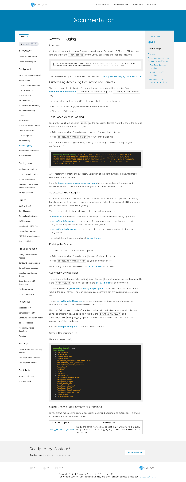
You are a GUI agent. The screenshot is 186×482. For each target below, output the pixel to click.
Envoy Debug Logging (28, 268)
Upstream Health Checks (29, 126)
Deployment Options (28, 169)
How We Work (25, 381)
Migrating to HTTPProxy (29, 226)
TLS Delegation (25, 136)
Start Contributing (26, 376)
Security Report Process (29, 358)
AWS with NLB (25, 206)
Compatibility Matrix (27, 313)
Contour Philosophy (27, 62)
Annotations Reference (29, 151)
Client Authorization (27, 131)
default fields (95, 267)
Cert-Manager (25, 211)
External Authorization (28, 216)
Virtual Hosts (24, 80)
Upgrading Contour (27, 179)
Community (137, 5)
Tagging (22, 336)
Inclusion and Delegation (29, 85)
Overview (152, 54)
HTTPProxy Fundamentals (30, 75)
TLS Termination (26, 90)
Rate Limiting (24, 141)
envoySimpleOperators (63, 221)
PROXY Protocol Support (30, 236)
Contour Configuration (28, 174)
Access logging (25, 146)
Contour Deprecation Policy (31, 318)
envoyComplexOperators (64, 229)
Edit (151, 42)
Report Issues (155, 37)
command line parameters (62, 92)
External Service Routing (29, 105)
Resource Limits (26, 241)
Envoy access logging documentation (122, 76)
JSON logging (24, 221)
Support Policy (25, 308)
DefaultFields (93, 238)
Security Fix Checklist (28, 363)
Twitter (35, 468)
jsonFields (57, 217)
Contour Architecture (28, 57)
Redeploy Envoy (26, 192)
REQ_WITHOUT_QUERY (62, 430)
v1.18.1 (22, 37)
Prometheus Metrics (27, 231)
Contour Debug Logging (29, 263)
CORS (21, 116)
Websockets (24, 121)
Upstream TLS (25, 96)
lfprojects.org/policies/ (147, 477)
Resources (151, 5)
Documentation (121, 5)
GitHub (60, 468)
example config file (67, 327)
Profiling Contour (26, 289)
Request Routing (26, 100)
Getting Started (101, 5)
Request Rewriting (27, 111)
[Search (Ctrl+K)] (29, 44)
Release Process (26, 323)
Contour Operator (26, 294)
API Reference (25, 156)
